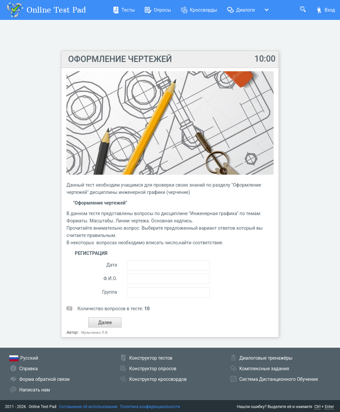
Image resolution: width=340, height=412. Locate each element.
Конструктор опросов (152, 368)
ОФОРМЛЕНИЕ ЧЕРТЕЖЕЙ (120, 59)
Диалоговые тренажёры (266, 358)
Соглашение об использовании (88, 406)
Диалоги (241, 10)
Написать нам (34, 389)
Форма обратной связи (44, 379)
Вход (325, 10)
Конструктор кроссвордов (158, 379)
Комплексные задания (264, 368)
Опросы (158, 10)
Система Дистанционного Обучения (278, 379)
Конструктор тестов (150, 358)
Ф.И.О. (110, 278)
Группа (109, 292)
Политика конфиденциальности (150, 406)
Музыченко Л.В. (95, 332)
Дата (111, 264)
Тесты (124, 10)
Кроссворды (199, 10)
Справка (28, 368)
